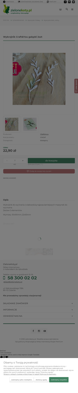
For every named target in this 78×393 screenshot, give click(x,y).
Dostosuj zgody (41, 380)
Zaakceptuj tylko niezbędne (21, 380)
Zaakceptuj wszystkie (59, 380)
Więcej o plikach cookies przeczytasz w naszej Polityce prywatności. (30, 374)
